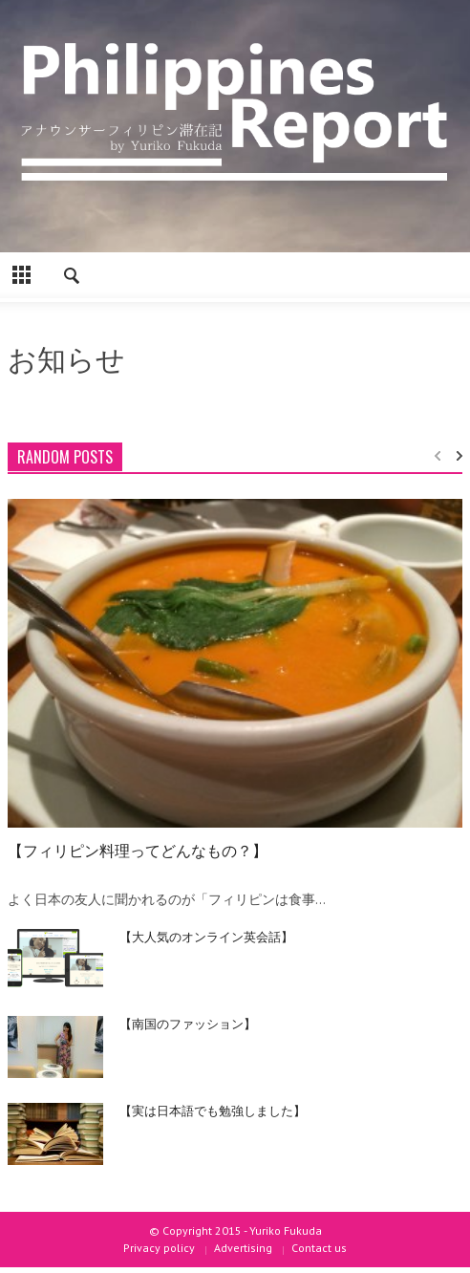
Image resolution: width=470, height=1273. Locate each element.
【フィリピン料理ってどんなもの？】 (137, 849)
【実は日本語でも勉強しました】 (212, 1109)
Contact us (319, 1248)
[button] (72, 278)
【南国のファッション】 (187, 1022)
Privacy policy (159, 1248)
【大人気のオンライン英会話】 (206, 935)
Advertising (243, 1248)
